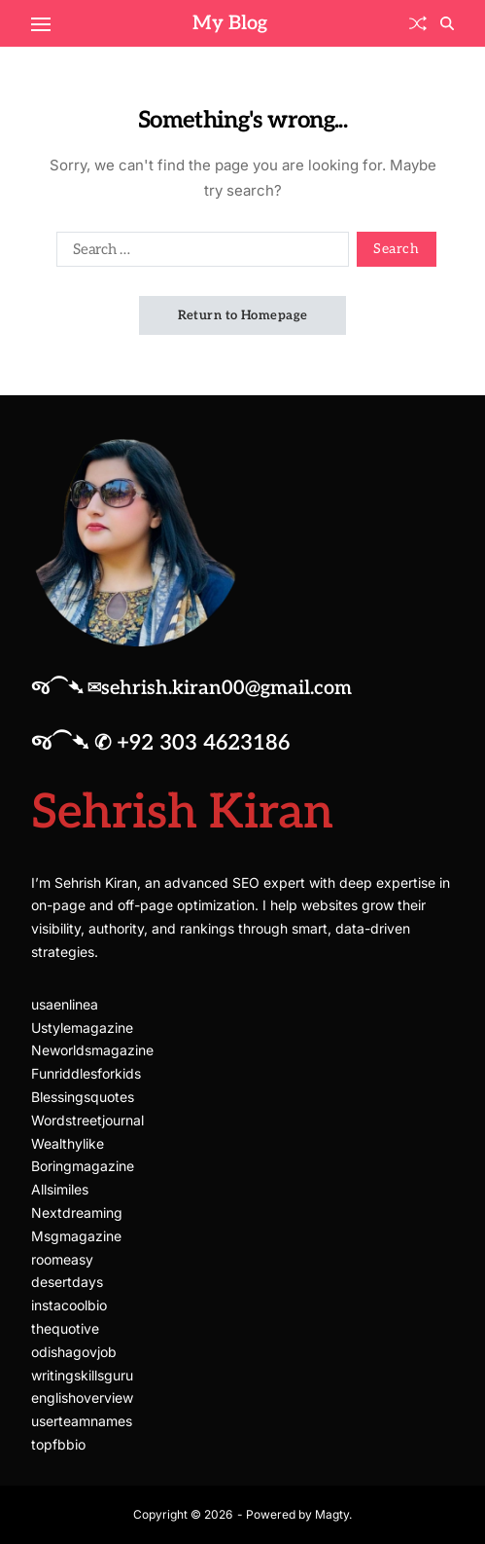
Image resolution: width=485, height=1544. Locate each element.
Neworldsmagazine (92, 1050)
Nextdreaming (76, 1212)
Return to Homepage (243, 315)
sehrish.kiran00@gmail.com (226, 688)
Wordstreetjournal (87, 1120)
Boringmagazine (82, 1166)
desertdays (67, 1281)
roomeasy (62, 1259)
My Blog (229, 23)
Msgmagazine (76, 1236)
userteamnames (81, 1421)
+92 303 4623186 (203, 742)
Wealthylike (67, 1143)
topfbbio (58, 1444)
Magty (332, 1514)
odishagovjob (74, 1351)
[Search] (447, 23)
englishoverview (82, 1397)
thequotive (65, 1328)
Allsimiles (59, 1189)
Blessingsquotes (82, 1096)
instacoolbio (69, 1305)
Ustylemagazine (82, 1027)
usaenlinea (64, 1004)
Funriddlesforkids (86, 1073)
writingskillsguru (82, 1375)
